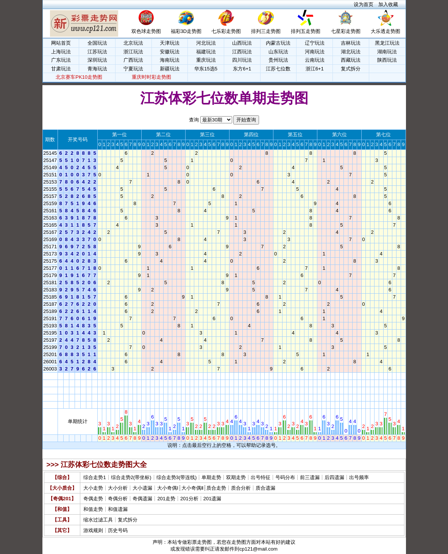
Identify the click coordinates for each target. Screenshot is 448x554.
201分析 (189, 498)
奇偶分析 (118, 498)
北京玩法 (133, 43)
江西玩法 (242, 51)
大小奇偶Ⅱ (192, 488)
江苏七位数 (278, 69)
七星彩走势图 (346, 31)
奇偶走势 (93, 498)
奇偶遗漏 (142, 498)
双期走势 (236, 477)
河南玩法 (315, 51)
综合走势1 (94, 477)
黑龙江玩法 (387, 43)
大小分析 (118, 488)
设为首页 (363, 4)
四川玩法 (242, 60)
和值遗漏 (118, 509)
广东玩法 (61, 60)
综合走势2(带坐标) (131, 477)
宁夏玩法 (133, 69)
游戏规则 (93, 530)
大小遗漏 (142, 488)
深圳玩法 (97, 60)
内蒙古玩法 (278, 43)
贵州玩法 (278, 60)
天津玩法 (170, 43)
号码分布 (285, 477)
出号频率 (359, 477)
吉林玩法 (351, 43)
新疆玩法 (170, 69)
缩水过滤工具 (98, 520)
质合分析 (241, 488)
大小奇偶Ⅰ (167, 488)
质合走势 (216, 488)
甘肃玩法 (61, 69)
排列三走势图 (266, 31)
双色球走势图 (146, 31)
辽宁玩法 (315, 43)
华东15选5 (205, 69)
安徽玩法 (170, 51)
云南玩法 (315, 60)
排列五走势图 (305, 31)
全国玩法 (97, 43)
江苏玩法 (97, 51)
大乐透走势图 (385, 31)
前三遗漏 (310, 477)
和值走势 (93, 509)
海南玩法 (170, 60)
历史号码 (118, 530)
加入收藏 (388, 4)
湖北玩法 (351, 51)
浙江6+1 (315, 69)
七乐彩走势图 (226, 31)
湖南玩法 (387, 51)
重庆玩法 (206, 60)
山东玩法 (278, 51)
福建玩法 (206, 51)
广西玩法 (133, 60)
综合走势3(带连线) (176, 477)
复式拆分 (351, 69)
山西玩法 (242, 43)
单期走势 (211, 477)
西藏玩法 (351, 60)
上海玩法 (61, 51)
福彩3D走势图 (186, 31)
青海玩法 (97, 69)
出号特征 (260, 477)
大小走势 (93, 488)
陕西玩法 (387, 60)
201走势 (166, 498)
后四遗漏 (334, 477)
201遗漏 (212, 498)
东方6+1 (242, 69)
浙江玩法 (133, 51)
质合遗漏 (265, 488)
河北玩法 (206, 43)
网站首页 (61, 43)
